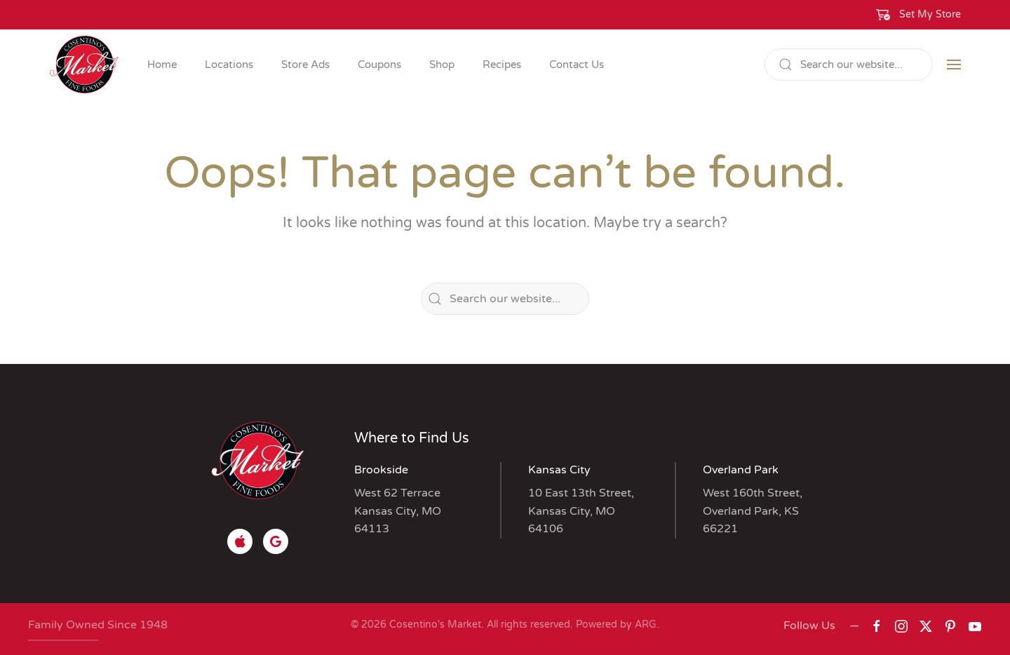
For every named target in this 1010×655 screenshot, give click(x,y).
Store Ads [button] (305, 64)
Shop (441, 64)
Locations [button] (229, 64)
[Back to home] (84, 64)
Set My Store (930, 14)
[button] (919, 14)
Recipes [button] (502, 64)
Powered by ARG (614, 624)
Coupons (379, 64)
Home (162, 64)
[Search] (849, 64)
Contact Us (576, 64)
